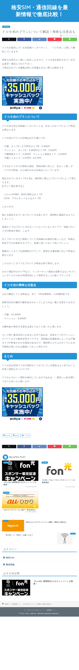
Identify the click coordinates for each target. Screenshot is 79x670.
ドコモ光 (26, 435)
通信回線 (6, 27)
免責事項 (49, 610)
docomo (7, 435)
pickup (17, 435)
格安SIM (10, 557)
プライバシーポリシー (34, 610)
